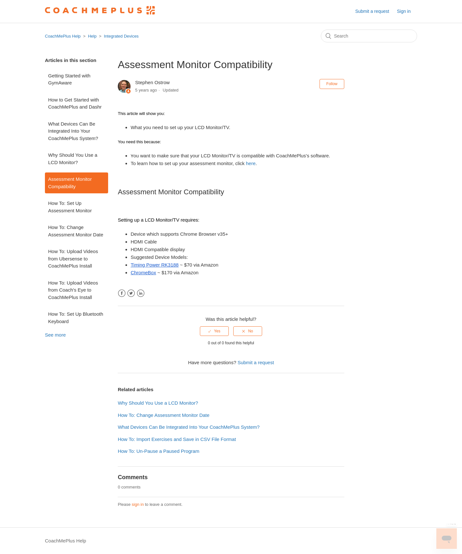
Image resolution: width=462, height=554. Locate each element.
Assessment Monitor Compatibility (70, 182)
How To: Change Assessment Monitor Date (75, 230)
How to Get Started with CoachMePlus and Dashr (75, 103)
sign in (138, 504)
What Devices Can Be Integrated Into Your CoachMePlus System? (73, 131)
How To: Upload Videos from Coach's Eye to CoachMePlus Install (73, 290)
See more (55, 335)
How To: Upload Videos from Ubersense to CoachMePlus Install (73, 258)
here (251, 163)
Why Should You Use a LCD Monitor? (72, 158)
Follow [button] (332, 84)
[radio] (214, 331)
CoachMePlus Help (63, 36)
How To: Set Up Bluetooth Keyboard (75, 317)
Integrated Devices (121, 36)
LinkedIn (141, 293)
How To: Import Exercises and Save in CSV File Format (177, 439)
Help (92, 36)
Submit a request (372, 11)
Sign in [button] (404, 11)
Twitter (131, 293)
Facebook (122, 293)
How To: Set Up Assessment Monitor (70, 206)
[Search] (369, 36)
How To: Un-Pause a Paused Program (158, 451)
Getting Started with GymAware (69, 79)
